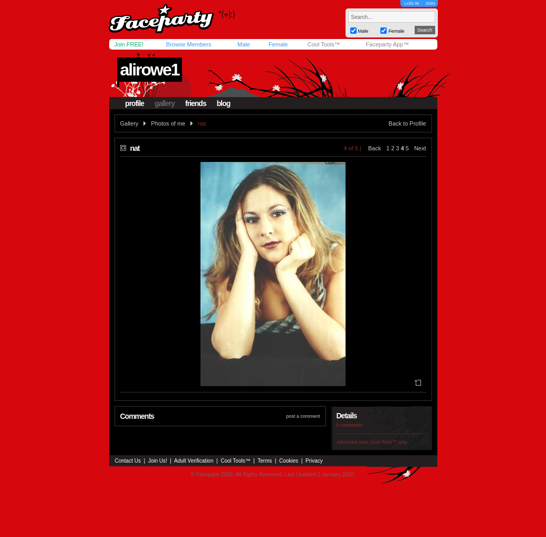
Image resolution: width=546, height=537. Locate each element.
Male (243, 44)
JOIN (430, 3)
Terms (264, 461)
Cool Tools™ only (388, 442)
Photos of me (168, 123)
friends (195, 103)
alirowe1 (149, 69)
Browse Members (189, 44)
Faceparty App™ (387, 44)
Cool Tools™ (324, 44)
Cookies (288, 461)
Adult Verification (194, 461)
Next (420, 148)
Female (278, 44)
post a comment (303, 416)
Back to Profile (407, 123)
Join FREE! (129, 44)
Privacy (314, 461)
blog (224, 103)
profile (134, 103)
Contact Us (128, 461)
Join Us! (157, 461)
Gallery (129, 123)
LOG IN (412, 3)
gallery (165, 103)
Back (374, 148)
